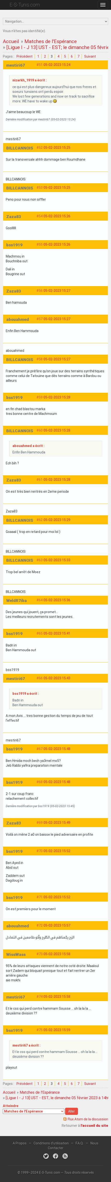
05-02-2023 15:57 (57, 925)
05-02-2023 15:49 (57, 822)
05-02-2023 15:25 (57, 147)
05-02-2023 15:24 (57, 65)
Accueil (11, 41)
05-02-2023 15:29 (57, 520)
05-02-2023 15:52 (57, 851)
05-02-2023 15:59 (57, 1030)
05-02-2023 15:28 (57, 397)
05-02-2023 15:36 (57, 600)
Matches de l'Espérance (50, 41)
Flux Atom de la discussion (88, 1119)
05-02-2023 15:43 (57, 678)
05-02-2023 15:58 (57, 954)
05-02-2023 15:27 (57, 291)
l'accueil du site (94, 1125)
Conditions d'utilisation (51, 1143)
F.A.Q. (79, 1143)
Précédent (25, 56)
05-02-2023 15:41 (57, 633)
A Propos (20, 1143)
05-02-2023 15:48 (57, 749)
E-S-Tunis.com (25, 5)
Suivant (90, 56)
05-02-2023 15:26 (57, 216)
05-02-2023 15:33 (57, 560)
